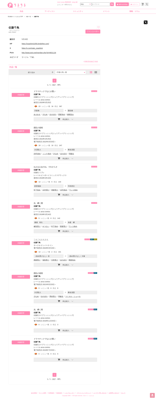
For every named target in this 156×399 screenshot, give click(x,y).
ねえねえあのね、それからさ (45, 167)
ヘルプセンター (69, 393)
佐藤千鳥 (37, 94)
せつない (45, 226)
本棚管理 (20, 95)
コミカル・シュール (73, 296)
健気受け (37, 226)
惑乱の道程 (38, 128)
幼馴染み (70, 114)
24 (76, 2)
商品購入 (63, 119)
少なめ (45, 114)
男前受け (52, 296)
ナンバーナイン (47, 245)
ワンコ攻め (73, 190)
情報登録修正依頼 (90, 62)
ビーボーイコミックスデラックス (54, 175)
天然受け (54, 260)
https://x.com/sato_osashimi (32, 48)
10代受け (45, 190)
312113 (68, 2)
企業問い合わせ (114, 393)
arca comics (45, 100)
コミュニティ (78, 11)
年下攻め (37, 190)
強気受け (45, 260)
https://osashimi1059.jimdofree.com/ (35, 44)
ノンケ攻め (47, 154)
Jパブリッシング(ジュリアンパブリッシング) (56, 97)
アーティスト (50, 11)
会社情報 (34, 393)
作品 (21, 11)
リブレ (41, 172)
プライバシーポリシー (84, 393)
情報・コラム (134, 11)
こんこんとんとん (41, 240)
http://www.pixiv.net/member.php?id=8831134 (39, 53)
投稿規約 (59, 393)
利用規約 (51, 393)
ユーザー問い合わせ (100, 393)
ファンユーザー (93, 31)
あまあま (37, 114)
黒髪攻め (61, 114)
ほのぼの (52, 114)
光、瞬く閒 (38, 203)
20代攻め (37, 154)
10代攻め (63, 190)
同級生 (71, 154)
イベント (106, 11)
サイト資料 (42, 393)
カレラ (123, 393)
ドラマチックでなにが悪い (45, 91)
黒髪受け (54, 190)
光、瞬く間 (38, 310)
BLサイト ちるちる (88, 395)
